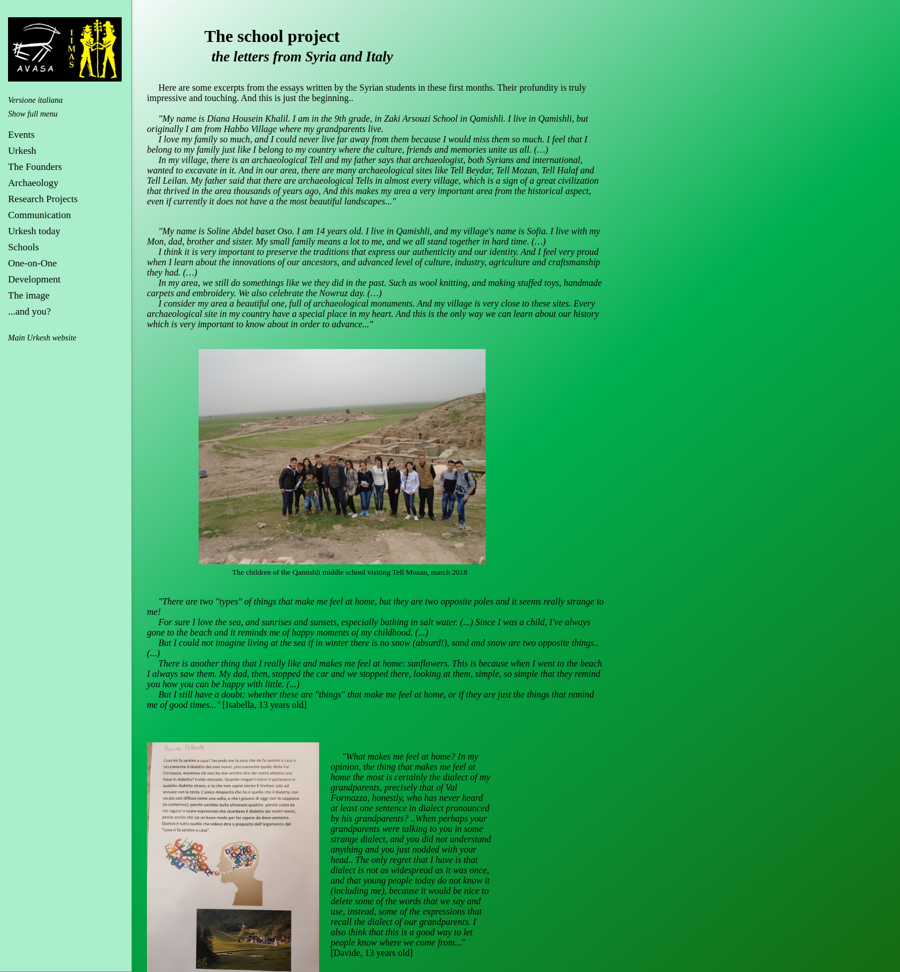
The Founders (35, 166)
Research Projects (42, 198)
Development (34, 279)
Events (21, 134)
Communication (39, 215)
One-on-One (32, 263)
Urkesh (22, 150)
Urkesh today (34, 231)
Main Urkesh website (42, 338)
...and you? (29, 311)
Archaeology (33, 182)
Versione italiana (35, 100)
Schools (23, 247)
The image (28, 295)
